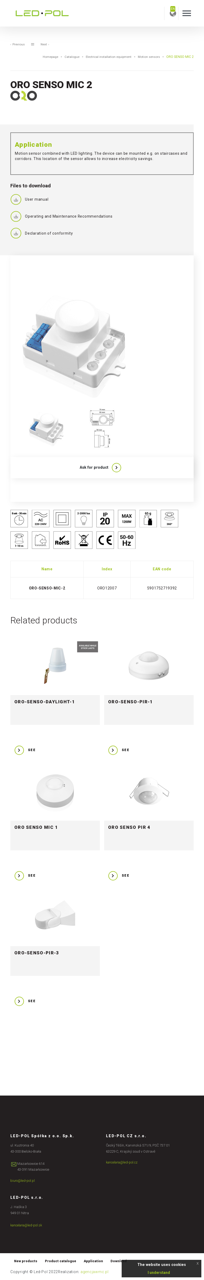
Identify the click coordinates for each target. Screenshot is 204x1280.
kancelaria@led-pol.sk (27, 1225)
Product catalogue (62, 1261)
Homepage (44, 57)
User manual (29, 199)
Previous (18, 44)
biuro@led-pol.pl (22, 1181)
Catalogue (67, 57)
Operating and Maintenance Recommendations (61, 216)
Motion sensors (148, 57)
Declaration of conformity (41, 233)
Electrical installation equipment (105, 57)
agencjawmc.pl (94, 1272)
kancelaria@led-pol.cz (123, 1163)
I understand (159, 1272)
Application (97, 1261)
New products (26, 1261)
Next (45, 44)
